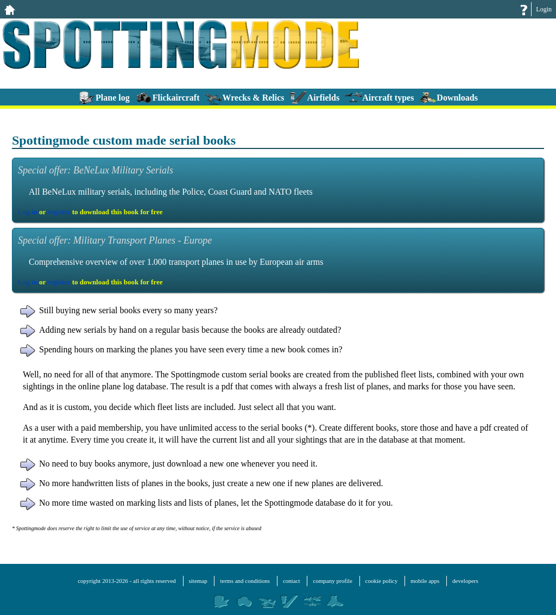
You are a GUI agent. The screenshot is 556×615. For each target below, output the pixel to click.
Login (544, 9)
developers (465, 580)
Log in (27, 212)
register (58, 212)
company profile (332, 580)
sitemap (198, 580)
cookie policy (381, 580)
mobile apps (424, 580)
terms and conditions (245, 580)
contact (291, 580)
